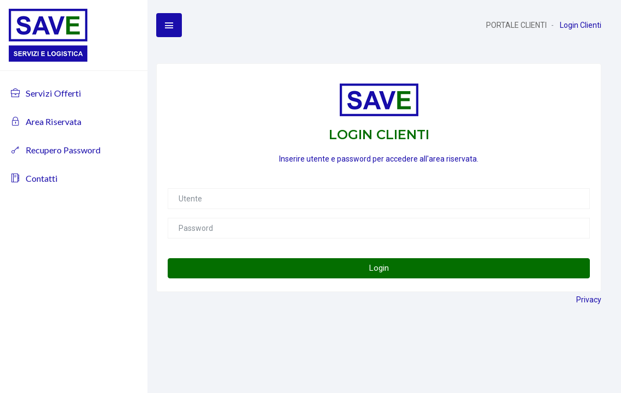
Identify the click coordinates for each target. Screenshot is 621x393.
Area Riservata (46, 121)
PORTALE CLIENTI (516, 25)
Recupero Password (55, 150)
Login (379, 268)
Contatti (34, 178)
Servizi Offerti (46, 93)
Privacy (588, 299)
